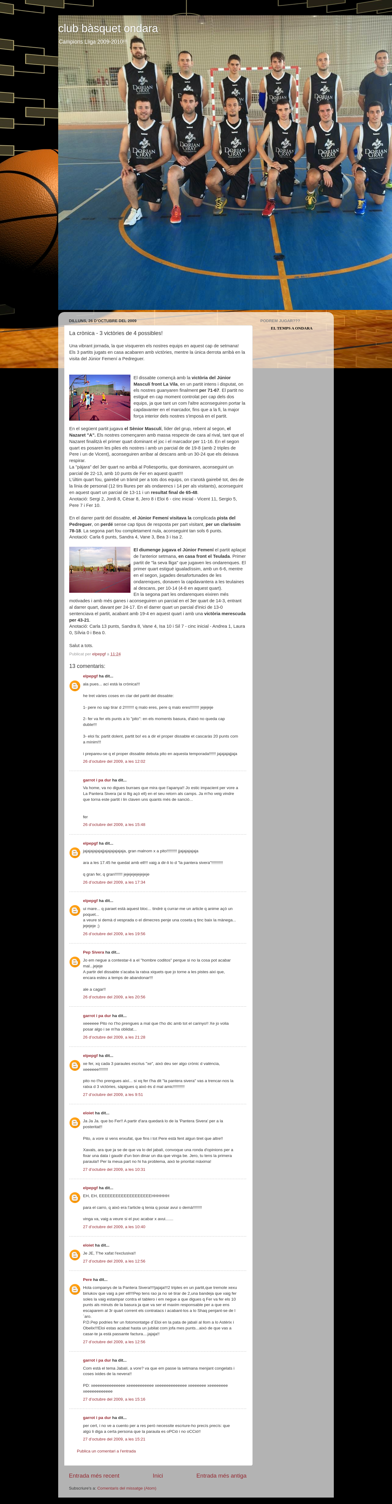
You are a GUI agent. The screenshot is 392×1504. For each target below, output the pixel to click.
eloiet (88, 1113)
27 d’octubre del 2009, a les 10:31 (114, 1169)
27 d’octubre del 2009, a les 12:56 (114, 1261)
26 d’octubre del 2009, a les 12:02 (114, 761)
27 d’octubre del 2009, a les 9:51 (113, 1094)
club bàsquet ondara (108, 28)
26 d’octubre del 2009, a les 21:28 (114, 1037)
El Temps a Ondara (292, 328)
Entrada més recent (94, 1475)
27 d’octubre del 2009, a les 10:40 (114, 1226)
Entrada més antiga (221, 1475)
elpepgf (90, 676)
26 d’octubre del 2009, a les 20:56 (114, 997)
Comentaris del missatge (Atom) (126, 1488)
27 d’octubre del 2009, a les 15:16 (114, 1399)
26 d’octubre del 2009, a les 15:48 (114, 824)
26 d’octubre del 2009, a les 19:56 (114, 933)
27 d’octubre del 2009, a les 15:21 (114, 1439)
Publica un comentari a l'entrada (106, 1451)
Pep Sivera (93, 952)
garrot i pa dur (97, 780)
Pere (87, 1279)
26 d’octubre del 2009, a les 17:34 (114, 882)
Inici (158, 1475)
